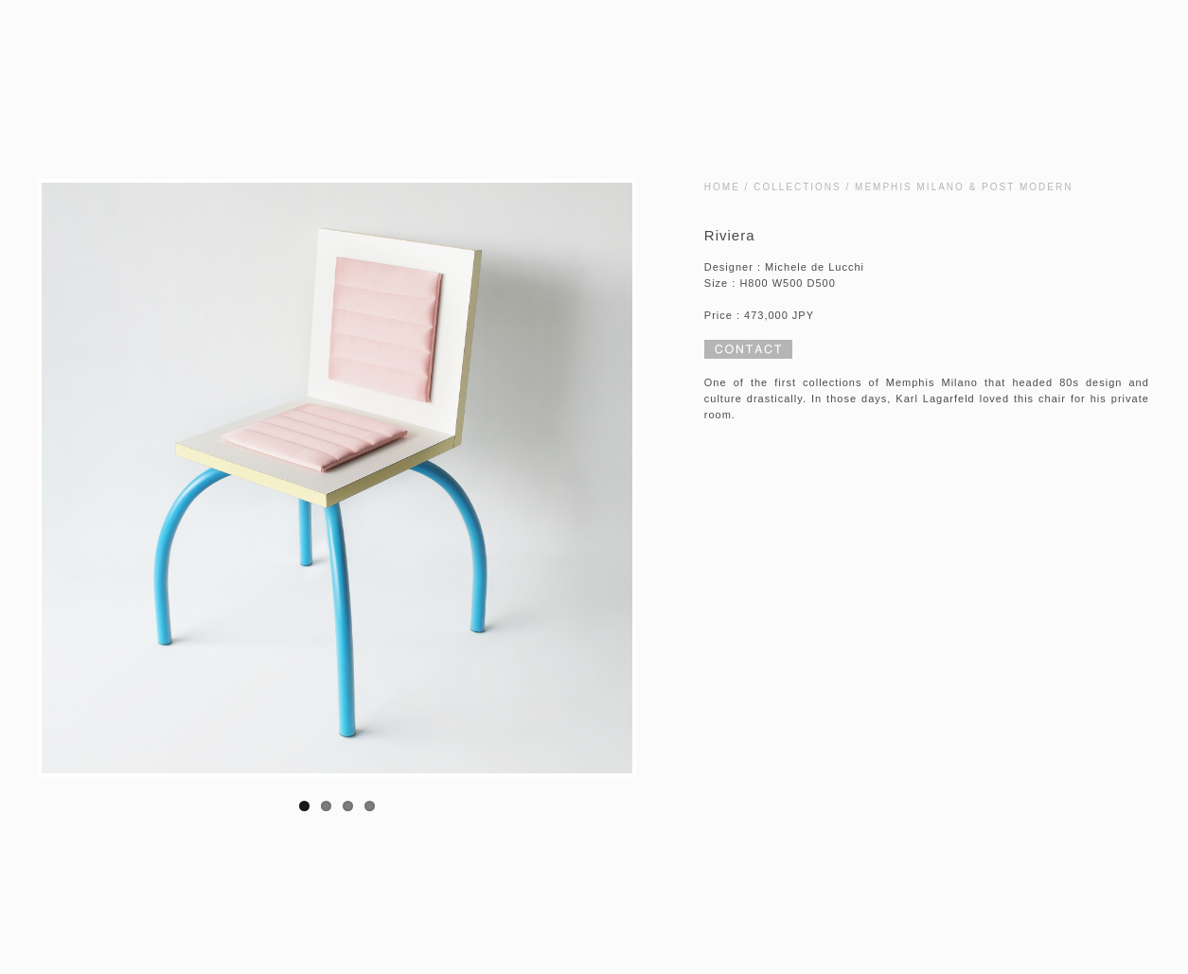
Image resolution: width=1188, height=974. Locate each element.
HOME (722, 187)
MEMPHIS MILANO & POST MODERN (964, 187)
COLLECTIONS (798, 187)
